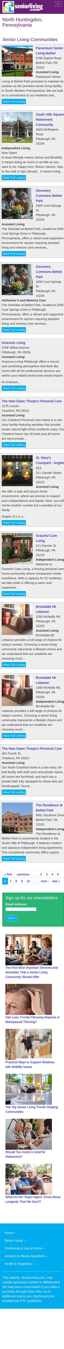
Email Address (16, 904)
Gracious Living (13, 343)
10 (28, 881)
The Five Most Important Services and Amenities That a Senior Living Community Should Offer (31, 972)
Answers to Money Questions (26, 1256)
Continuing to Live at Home (24, 1248)
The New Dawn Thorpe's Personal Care (32, 401)
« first (8, 874)
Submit (11, 918)
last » (56, 881)
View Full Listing (14, 101)
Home (10, 1232)
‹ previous (22, 874)
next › (45, 881)
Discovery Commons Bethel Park (49, 196)
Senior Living (15, 1240)
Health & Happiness (19, 1263)
